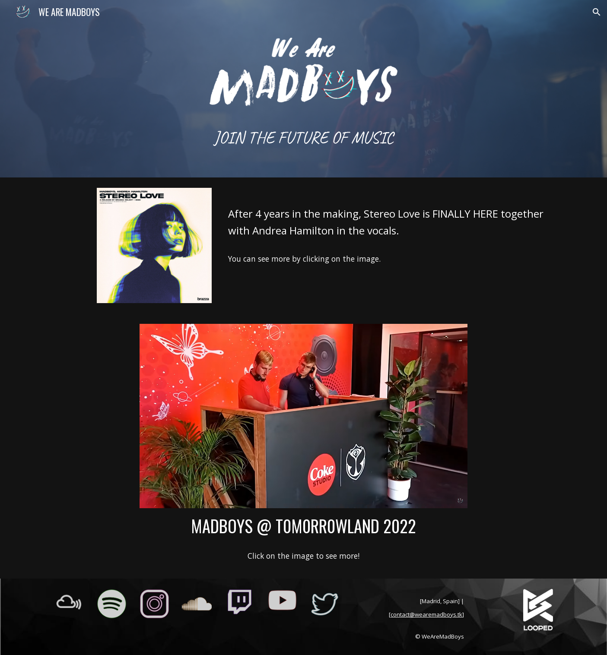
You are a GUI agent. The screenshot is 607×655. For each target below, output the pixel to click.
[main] (303, 137)
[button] (596, 12)
